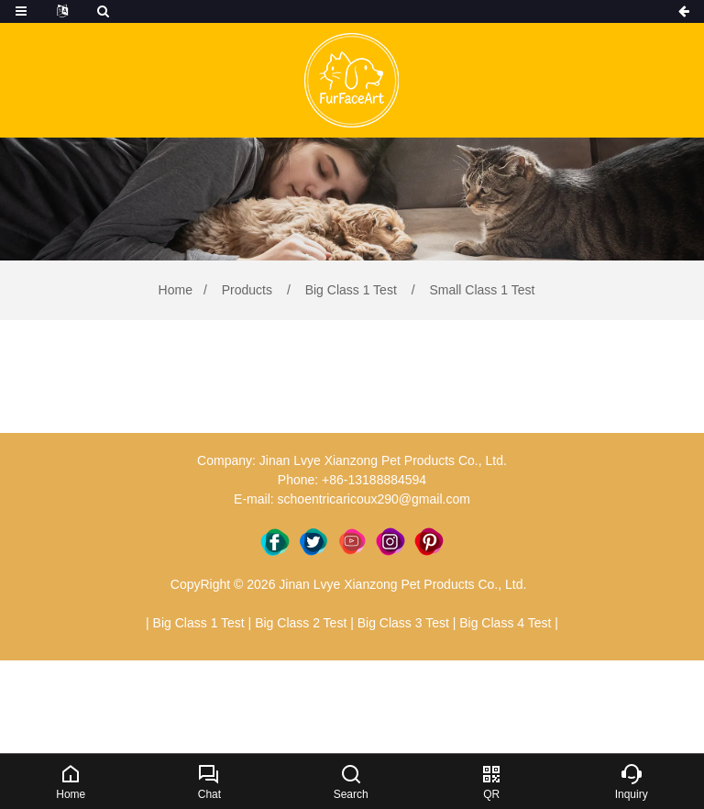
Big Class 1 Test (351, 290)
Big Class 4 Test (505, 622)
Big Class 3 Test (403, 622)
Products (247, 290)
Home (175, 290)
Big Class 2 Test (300, 622)
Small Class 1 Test (480, 290)
